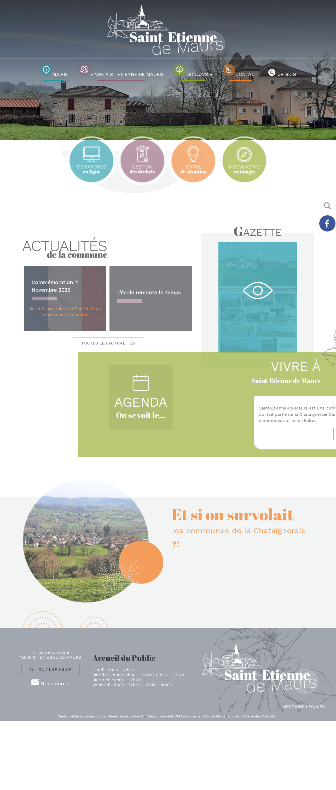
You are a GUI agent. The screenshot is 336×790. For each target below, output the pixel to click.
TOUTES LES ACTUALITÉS (108, 421)
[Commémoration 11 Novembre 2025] (65, 376)
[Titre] (92, 182)
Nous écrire (54, 683)
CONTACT (246, 74)
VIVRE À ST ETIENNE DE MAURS (126, 74)
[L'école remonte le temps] (150, 376)
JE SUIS (287, 74)
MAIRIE (60, 74)
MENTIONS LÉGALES (303, 706)
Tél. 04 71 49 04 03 (50, 669)
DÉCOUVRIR (199, 74)
